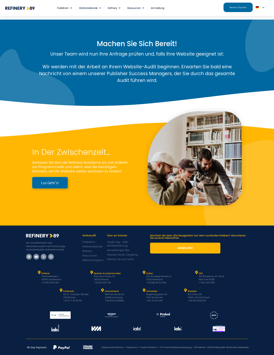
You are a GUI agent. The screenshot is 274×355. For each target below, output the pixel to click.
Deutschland (112, 291)
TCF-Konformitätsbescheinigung (175, 347)
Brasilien (192, 291)
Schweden (151, 291)
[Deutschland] (102, 290)
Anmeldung (157, 8)
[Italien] (144, 272)
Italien (149, 273)
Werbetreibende (90, 8)
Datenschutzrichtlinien (113, 347)
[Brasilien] (185, 290)
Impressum (131, 347)
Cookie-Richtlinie (148, 347)
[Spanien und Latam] (91, 272)
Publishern (64, 8)
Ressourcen (135, 8)
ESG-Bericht (200, 347)
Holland (45, 273)
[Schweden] (144, 290)
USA (201, 273)
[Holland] (39, 272)
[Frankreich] (61, 290)
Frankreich (68, 291)
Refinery (114, 8)
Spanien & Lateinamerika (107, 273)
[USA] (196, 272)
